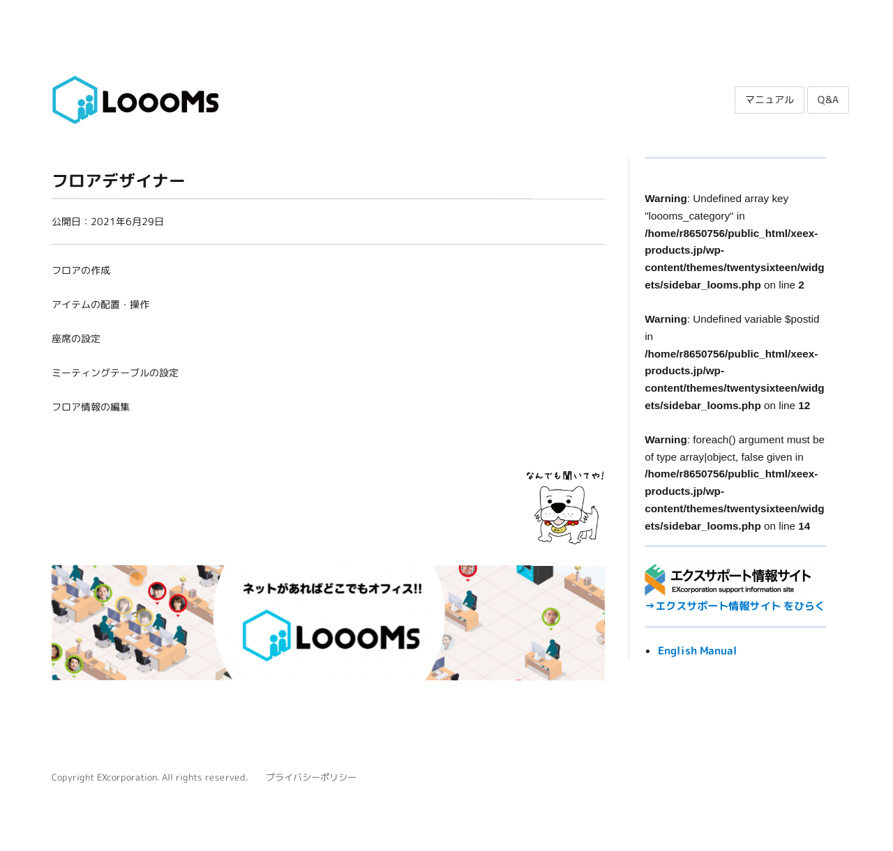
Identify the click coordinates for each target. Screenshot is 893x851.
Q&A (828, 99)
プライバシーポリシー (311, 777)
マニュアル (769, 99)
